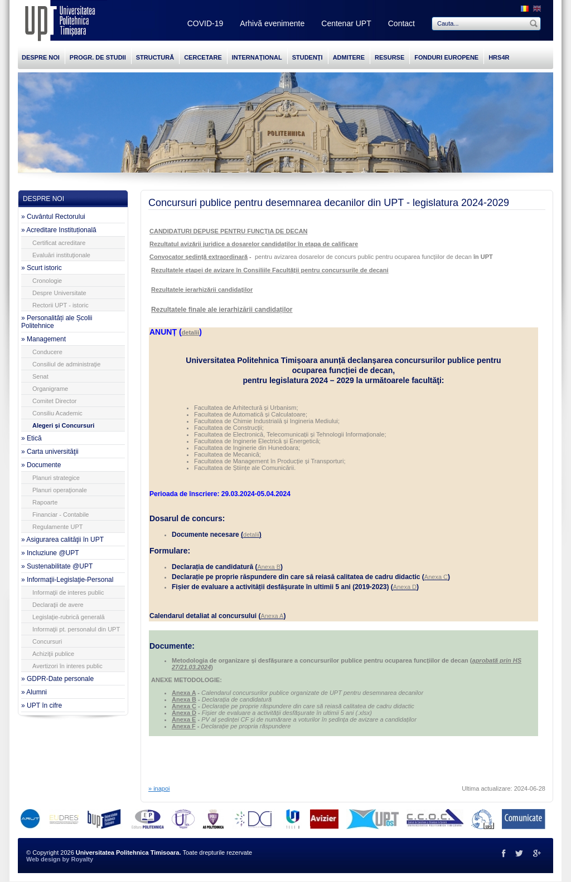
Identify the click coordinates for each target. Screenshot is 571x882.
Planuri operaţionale (59, 490)
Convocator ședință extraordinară (198, 256)
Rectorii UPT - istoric (60, 305)
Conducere (47, 352)
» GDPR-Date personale (57, 679)
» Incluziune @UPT (50, 553)
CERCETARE (203, 57)
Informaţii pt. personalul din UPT (76, 629)
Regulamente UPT (57, 526)
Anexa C (436, 577)
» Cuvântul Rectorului (53, 216)
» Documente (41, 465)
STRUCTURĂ (155, 57)
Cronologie (47, 280)
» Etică (31, 438)
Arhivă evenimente (272, 23)
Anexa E (184, 719)
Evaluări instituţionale (61, 255)
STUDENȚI (307, 57)
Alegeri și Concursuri (63, 425)
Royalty (82, 859)
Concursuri (47, 641)
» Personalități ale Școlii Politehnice (56, 322)
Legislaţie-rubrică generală (68, 617)
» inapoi (159, 788)
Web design (43, 859)
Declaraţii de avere (58, 604)
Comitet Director (54, 401)
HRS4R (498, 57)
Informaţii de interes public (68, 592)
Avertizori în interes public (67, 666)
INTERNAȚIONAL (257, 57)
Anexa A (271, 615)
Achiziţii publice (53, 653)
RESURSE (389, 57)
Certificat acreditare (58, 242)
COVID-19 (205, 23)
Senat (40, 376)
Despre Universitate (59, 293)
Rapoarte (44, 502)
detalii (251, 534)
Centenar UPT (346, 23)
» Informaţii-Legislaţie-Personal (67, 580)
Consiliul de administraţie (66, 364)
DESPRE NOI (41, 57)
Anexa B (268, 567)
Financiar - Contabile (60, 514)
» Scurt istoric (41, 268)
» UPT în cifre (41, 705)
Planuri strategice (56, 477)
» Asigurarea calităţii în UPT (62, 539)
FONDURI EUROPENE (446, 57)
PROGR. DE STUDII (98, 57)
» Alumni (34, 692)
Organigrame (50, 388)
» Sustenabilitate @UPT (57, 566)
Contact (401, 23)
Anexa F (184, 726)
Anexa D (405, 587)
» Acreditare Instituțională (58, 230)
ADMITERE (349, 57)
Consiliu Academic (57, 413)
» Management (43, 339)
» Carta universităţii (50, 451)
